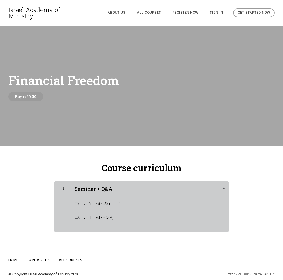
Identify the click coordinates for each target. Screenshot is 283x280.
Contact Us (39, 259)
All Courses (154, 13)
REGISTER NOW (188, 13)
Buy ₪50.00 (25, 96)
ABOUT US (124, 13)
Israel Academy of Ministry (34, 13)
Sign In (217, 13)
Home (13, 259)
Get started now (254, 13)
